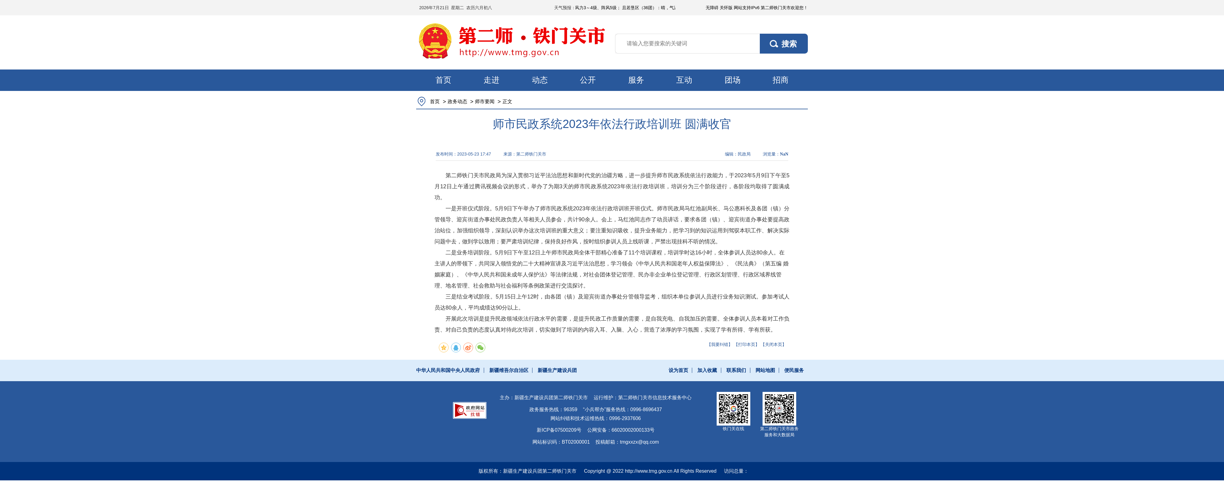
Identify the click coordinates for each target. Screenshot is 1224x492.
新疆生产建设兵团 (557, 370)
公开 (588, 80)
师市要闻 (484, 101)
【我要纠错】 (720, 344)
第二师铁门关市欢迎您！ (784, 7)
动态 (540, 80)
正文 (507, 101)
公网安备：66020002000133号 (621, 430)
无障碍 (712, 7)
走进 (491, 80)
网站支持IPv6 (746, 7)
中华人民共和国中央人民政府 (448, 370)
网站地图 (765, 370)
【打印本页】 (746, 344)
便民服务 (794, 370)
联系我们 (736, 370)
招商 (781, 80)
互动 (684, 80)
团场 (733, 80)
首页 (443, 80)
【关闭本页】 (773, 344)
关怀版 (726, 7)
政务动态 (457, 101)
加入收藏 (707, 370)
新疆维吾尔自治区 (508, 370)
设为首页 (678, 370)
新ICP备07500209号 (559, 430)
